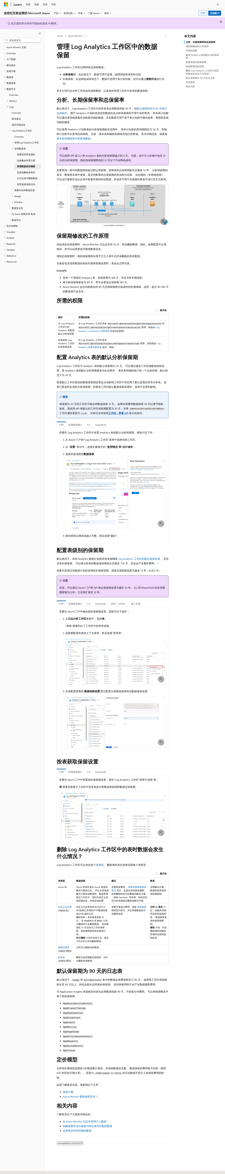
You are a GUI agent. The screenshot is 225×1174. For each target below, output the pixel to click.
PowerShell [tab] (100, 424)
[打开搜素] (218, 4)
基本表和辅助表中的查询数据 (73, 138)
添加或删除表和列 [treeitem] (26, 172)
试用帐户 (214, 13)
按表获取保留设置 (195, 66)
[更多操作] (165, 36)
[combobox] (22, 40)
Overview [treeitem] (13, 94)
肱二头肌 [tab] (135, 603)
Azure (60, 35)
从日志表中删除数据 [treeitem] (27, 178)
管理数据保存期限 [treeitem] (26, 166)
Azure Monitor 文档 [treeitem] (16, 47)
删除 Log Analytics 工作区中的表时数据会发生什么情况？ (202, 72)
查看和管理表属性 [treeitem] (26, 154)
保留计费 (68, 1092)
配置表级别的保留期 (196, 62)
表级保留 (141, 906)
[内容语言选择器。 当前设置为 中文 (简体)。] (13, 1168)
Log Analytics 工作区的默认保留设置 (139, 558)
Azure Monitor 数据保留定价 (79, 1096)
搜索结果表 (63, 947)
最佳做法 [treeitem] (16, 118)
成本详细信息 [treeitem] (18, 124)
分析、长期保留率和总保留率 (200, 42)
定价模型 (190, 82)
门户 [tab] (61, 424)
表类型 (100, 864)
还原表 (61, 957)
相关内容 (190, 86)
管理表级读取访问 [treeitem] (26, 184)
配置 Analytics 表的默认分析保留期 (202, 56)
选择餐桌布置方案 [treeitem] (26, 160)
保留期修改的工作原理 (197, 46)
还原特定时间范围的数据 (77, 1130)
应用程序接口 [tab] (75, 424)
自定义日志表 (65, 906)
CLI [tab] (88, 424)
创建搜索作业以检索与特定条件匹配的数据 (87, 1126)
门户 (203, 13)
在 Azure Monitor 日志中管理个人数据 (84, 1121)
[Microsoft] (6, 4)
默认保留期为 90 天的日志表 (200, 77)
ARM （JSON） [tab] (118, 603)
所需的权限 (191, 50)
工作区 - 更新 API (119, 413)
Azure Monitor (75, 35)
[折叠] (39, 33)
